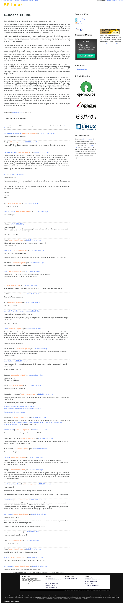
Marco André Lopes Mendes (12, 133)
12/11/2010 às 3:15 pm (16, 174)
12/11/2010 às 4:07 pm (36, 375)
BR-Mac (121, 0)
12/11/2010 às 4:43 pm (38, 500)
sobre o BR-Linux (87, 139)
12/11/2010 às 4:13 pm (45, 438)
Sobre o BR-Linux (50, 578)
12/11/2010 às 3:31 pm (33, 271)
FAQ (46, 583)
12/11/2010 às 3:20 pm (32, 203)
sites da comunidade (71, 580)
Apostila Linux (24, 0)
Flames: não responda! (92, 579)
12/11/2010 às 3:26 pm (38, 250)
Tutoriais (88, 585)
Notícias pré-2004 (90, 583)
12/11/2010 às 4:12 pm (39, 430)
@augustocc (81, 21)
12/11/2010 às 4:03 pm (23, 361)
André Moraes (8, 514)
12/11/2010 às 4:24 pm (36, 470)
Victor (5, 271)
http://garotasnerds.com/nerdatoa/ (14, 412)
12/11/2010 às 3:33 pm (34, 294)
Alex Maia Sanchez (10, 152)
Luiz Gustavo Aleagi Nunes (12, 484)
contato (37, 597)
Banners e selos (50, 585)
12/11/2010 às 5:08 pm (33, 549)
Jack (5, 174)
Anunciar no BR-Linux (51, 587)
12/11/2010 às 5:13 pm (35, 557)
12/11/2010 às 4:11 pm (38, 417)
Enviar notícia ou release (53, 579)
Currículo (108, 0)
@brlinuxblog (81, 19)
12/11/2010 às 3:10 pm (41, 152)
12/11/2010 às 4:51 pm (33, 532)
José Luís (7, 557)
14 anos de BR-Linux (17, 15)
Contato (47, 582)
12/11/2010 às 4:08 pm (45, 394)
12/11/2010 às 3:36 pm (33, 311)
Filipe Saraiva (8, 250)
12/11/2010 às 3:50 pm (33, 329)
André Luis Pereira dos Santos (13, 311)
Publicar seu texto (91, 581)
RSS (57, 583)
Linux (5, 8)
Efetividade (115, 0)
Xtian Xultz (7, 457)
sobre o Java (44, 422)
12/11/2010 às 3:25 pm (33, 240)
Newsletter (51, 583)
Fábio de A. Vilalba (10, 212)
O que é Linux (5, 0)
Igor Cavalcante (9, 566)
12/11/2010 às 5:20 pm (39, 566)
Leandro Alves (8, 500)
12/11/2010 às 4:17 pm (36, 457)
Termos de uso (55, 582)
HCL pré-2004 (95, 585)
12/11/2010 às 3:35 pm (32, 302)
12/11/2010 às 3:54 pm (41, 348)
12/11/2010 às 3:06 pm (47, 133)
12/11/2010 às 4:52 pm (33, 540)
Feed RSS (80, 23)
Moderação (89, 578)
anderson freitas (9, 430)
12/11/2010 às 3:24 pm (18, 224)
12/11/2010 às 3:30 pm (37, 263)
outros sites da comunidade (109, 44)
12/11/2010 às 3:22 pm (41, 212)
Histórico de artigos (81, 69)
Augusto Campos (17, 112)
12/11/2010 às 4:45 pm (38, 514)
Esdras (6, 329)
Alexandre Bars (8, 361)
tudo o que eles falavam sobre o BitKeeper (25, 422)
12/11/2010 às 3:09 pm (32, 142)
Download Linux (14, 0)
